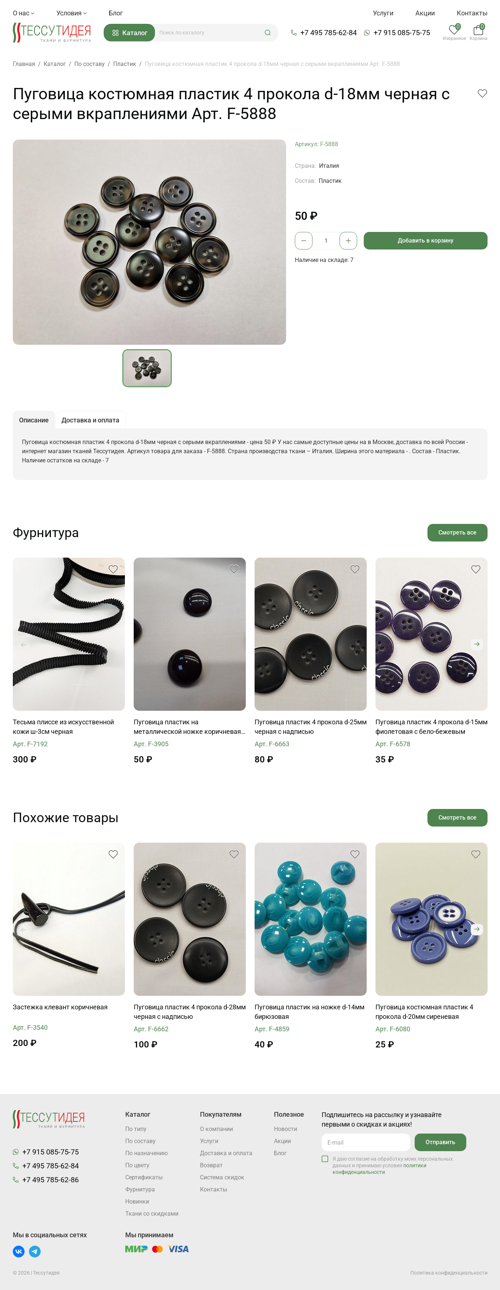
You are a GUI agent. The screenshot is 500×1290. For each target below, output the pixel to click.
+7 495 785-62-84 (328, 32)
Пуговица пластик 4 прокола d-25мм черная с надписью (311, 726)
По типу (136, 1128)
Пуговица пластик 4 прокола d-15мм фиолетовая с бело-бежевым (431, 726)
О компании (216, 1128)
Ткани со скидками (151, 1213)
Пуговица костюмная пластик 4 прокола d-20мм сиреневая (424, 1011)
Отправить (440, 1142)
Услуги (383, 13)
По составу (140, 1141)
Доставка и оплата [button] (90, 420)
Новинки (137, 1201)
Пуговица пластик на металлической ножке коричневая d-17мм (187, 727)
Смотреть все (457, 532)
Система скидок (222, 1177)
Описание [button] (34, 420)
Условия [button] (71, 13)
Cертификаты (144, 1177)
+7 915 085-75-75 (402, 32)
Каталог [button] (130, 33)
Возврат (211, 1165)
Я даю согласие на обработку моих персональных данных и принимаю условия (393, 1165)
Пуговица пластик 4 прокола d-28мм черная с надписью (190, 1011)
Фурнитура (140, 1189)
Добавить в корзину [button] (425, 240)
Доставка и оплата (226, 1153)
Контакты (472, 13)
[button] (267, 32)
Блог (116, 13)
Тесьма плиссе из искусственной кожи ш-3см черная (63, 726)
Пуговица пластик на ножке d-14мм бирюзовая (309, 1011)
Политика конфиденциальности (449, 1273)
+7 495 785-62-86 (50, 1179)
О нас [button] (23, 13)
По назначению (146, 1153)
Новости (285, 1128)
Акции (425, 13)
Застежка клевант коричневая (60, 1007)
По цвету (137, 1165)
